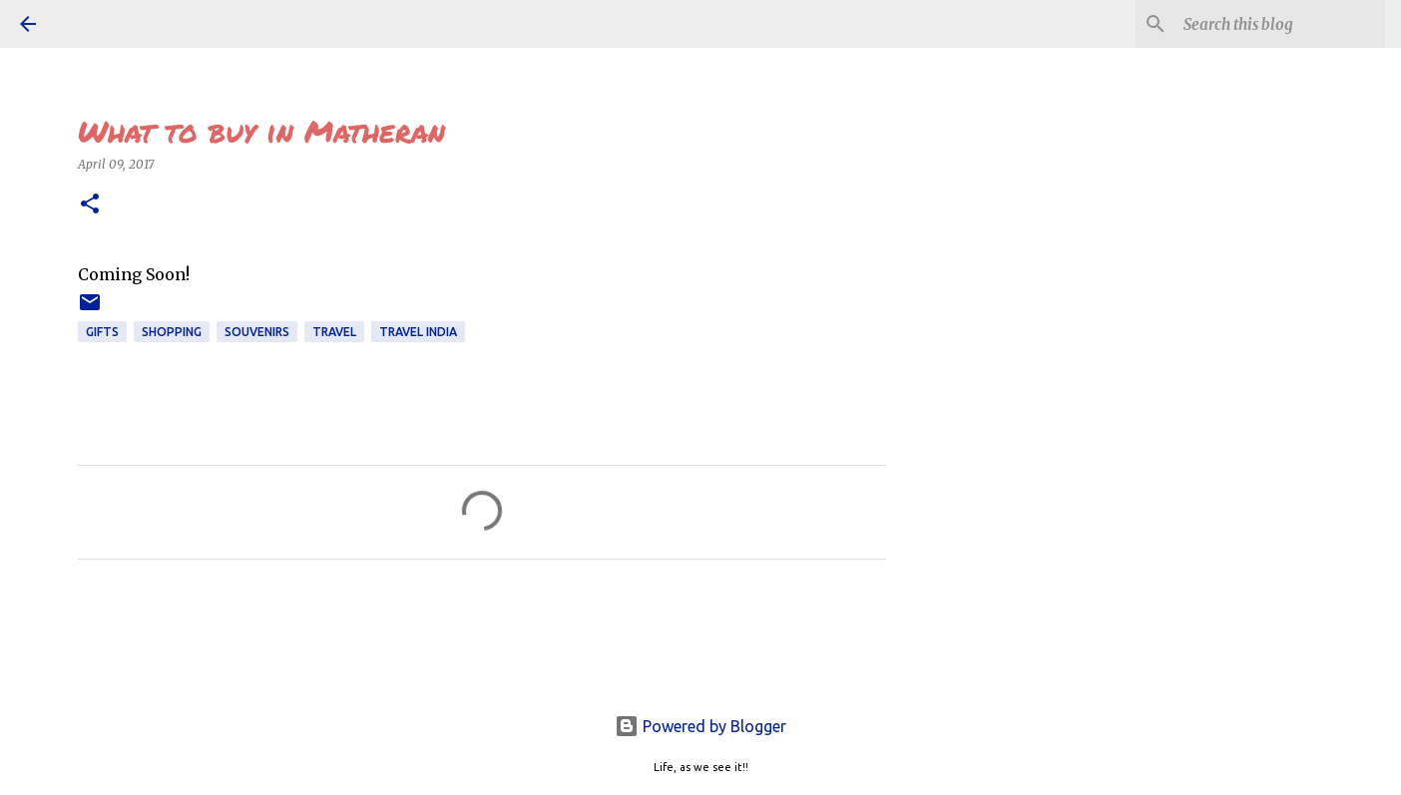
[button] (90, 205)
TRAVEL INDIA (418, 331)
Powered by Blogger (700, 726)
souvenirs (257, 331)
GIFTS (102, 331)
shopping (172, 331)
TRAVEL (334, 331)
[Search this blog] (1280, 24)
